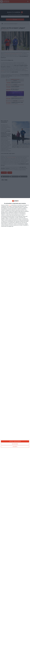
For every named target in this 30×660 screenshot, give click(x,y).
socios (10, 205)
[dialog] (15, 429)
